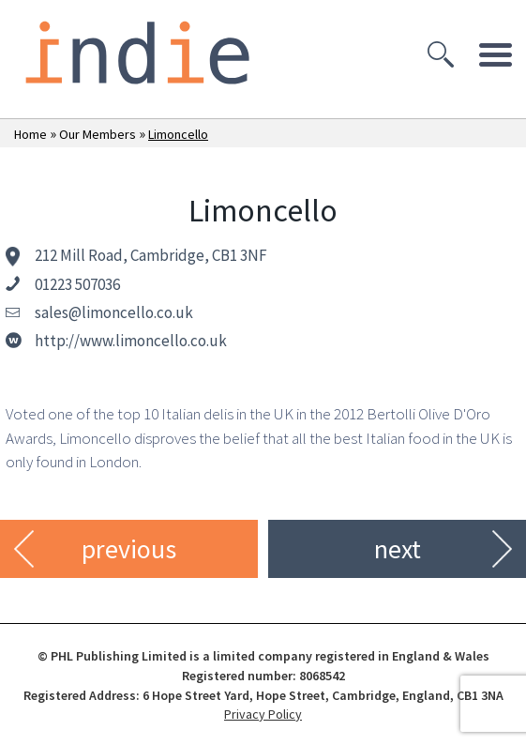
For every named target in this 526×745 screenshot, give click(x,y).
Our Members (97, 134)
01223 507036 (77, 284)
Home (30, 134)
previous (129, 549)
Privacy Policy (263, 714)
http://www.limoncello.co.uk (131, 340)
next (397, 549)
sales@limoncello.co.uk (114, 312)
